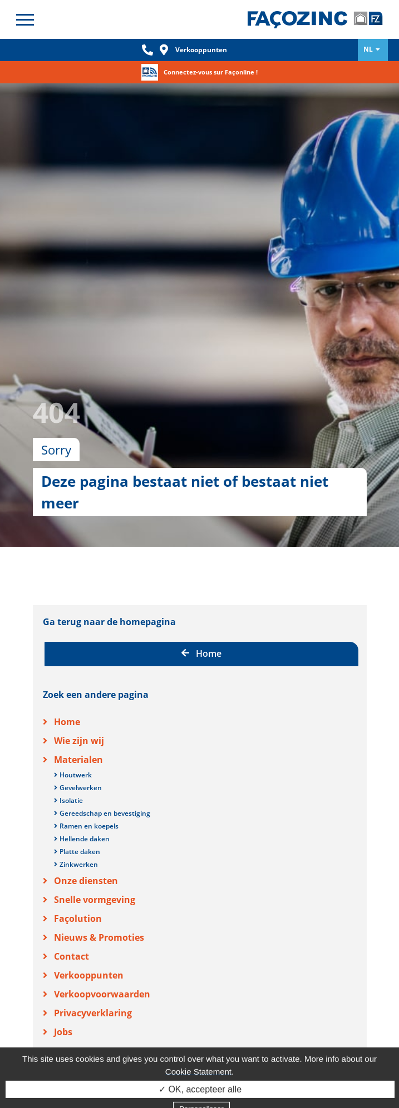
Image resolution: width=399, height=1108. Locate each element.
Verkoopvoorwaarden (102, 958)
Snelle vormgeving (94, 863)
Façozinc (315, 19)
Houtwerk (76, 738)
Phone (147, 50)
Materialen (78, 723)
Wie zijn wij (79, 704)
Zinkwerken (79, 828)
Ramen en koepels (89, 790)
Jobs (63, 996)
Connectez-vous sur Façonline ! (211, 72)
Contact (71, 920)
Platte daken (80, 815)
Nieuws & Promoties (99, 901)
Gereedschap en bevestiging (105, 777)
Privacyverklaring (93, 977)
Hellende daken (85, 802)
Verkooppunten (201, 49)
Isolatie (71, 764)
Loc (164, 50)
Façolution (78, 882)
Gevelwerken (81, 751)
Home (201, 617)
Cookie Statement (198, 1086)
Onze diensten (86, 845)
